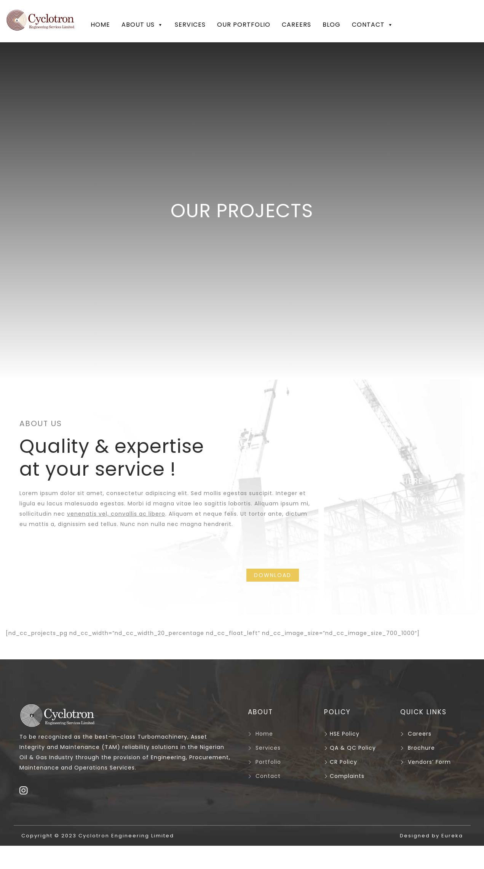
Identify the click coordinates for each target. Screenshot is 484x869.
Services (190, 24)
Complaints (344, 776)
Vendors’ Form (429, 762)
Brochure (421, 748)
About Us (142, 24)
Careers (296, 24)
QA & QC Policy (350, 748)
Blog (331, 24)
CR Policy (340, 762)
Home (100, 24)
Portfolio (268, 762)
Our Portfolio (243, 24)
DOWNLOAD (272, 575)
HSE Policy (341, 734)
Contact (372, 24)
